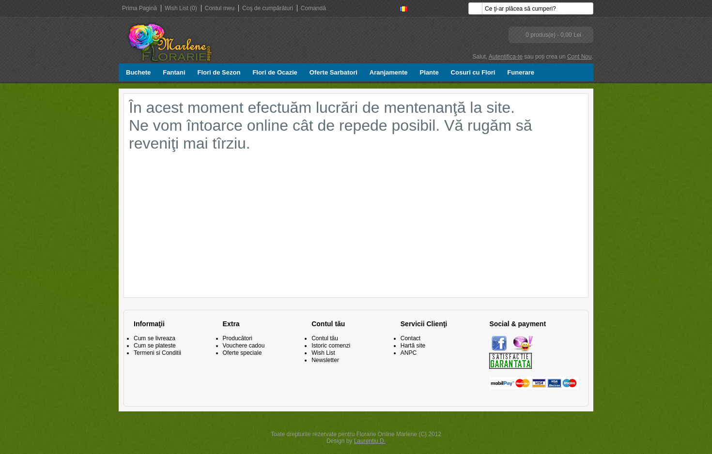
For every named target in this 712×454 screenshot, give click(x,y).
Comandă (313, 8)
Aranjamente (389, 72)
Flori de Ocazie (274, 72)
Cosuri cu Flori (473, 72)
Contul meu (219, 8)
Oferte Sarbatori (333, 72)
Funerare (520, 72)
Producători (237, 338)
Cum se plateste (155, 345)
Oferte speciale (242, 352)
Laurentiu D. (370, 441)
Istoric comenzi (330, 345)
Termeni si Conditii (157, 352)
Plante (429, 72)
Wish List (323, 352)
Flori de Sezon (219, 72)
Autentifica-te (506, 56)
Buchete (138, 72)
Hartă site (413, 345)
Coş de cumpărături (267, 8)
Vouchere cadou (244, 345)
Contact (410, 338)
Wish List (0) (181, 8)
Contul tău (324, 338)
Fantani (174, 72)
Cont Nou (579, 56)
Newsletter (325, 360)
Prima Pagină (139, 8)
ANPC (409, 352)
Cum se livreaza (154, 338)
